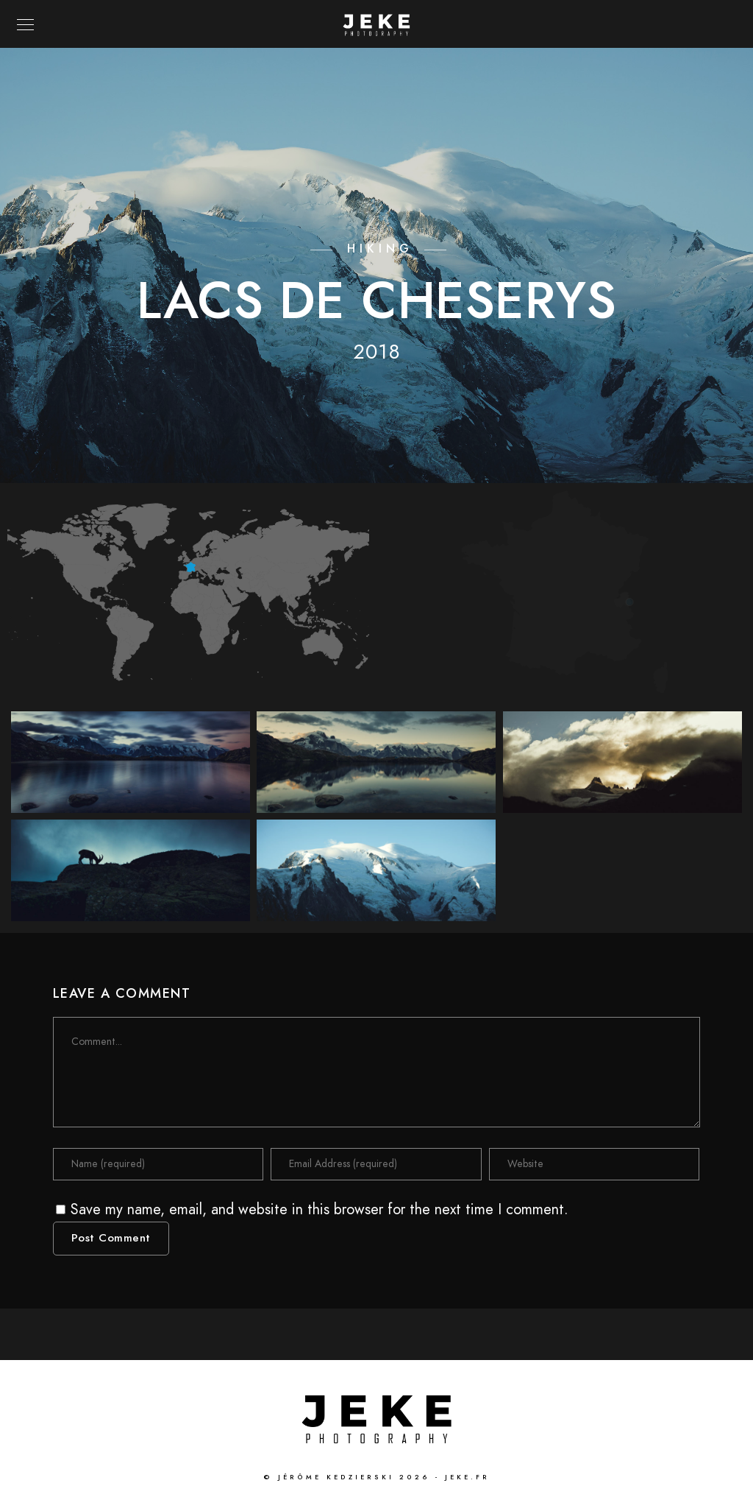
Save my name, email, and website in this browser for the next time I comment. (319, 1209)
